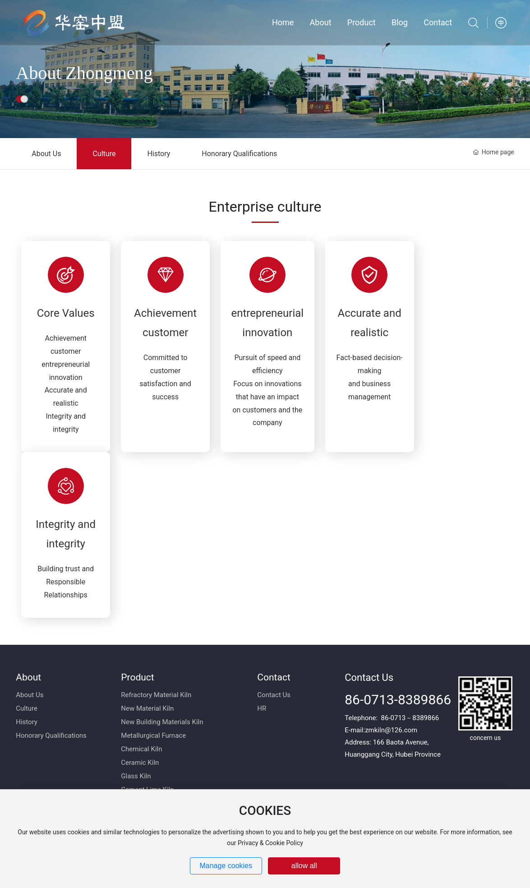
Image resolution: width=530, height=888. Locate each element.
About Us (46, 153)
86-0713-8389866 (398, 700)
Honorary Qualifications (239, 153)
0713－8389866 (415, 718)
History (158, 153)
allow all (304, 866)
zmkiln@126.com (391, 730)
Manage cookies (225, 866)
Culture (103, 153)
